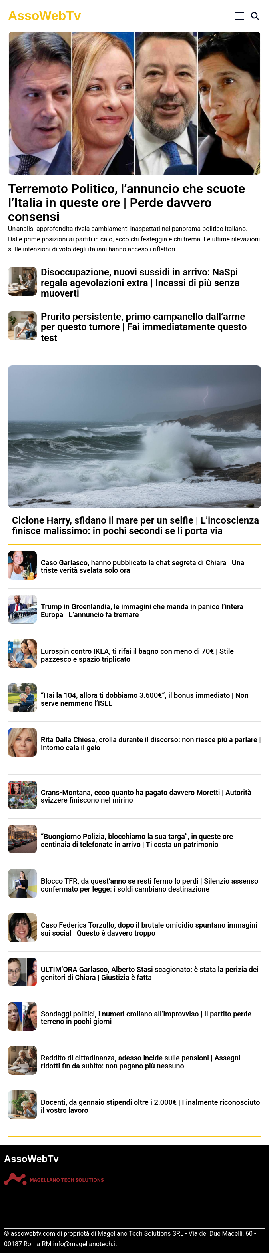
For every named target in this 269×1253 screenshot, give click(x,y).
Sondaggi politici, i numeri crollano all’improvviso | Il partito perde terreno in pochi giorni (146, 1018)
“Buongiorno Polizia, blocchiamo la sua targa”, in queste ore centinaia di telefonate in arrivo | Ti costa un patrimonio (137, 840)
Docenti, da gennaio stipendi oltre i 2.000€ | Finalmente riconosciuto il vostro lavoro (150, 1106)
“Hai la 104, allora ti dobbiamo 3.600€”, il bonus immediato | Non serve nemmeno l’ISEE (145, 699)
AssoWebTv (44, 15)
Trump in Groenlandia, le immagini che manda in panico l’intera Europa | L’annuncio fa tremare (142, 610)
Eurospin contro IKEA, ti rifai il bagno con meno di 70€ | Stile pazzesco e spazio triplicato (137, 655)
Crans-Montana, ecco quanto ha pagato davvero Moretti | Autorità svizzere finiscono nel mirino (146, 796)
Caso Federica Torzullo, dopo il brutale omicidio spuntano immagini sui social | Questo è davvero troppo (149, 929)
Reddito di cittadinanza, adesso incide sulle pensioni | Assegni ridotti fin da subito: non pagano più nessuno (141, 1062)
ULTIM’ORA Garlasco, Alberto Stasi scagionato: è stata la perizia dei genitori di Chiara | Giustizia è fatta (150, 973)
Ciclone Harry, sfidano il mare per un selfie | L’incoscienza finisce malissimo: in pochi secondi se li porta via (135, 525)
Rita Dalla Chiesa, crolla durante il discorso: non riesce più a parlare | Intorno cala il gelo (151, 743)
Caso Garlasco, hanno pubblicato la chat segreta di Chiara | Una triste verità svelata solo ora (143, 566)
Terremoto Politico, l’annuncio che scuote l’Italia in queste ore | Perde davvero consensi (126, 202)
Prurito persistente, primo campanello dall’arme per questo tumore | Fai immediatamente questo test (144, 327)
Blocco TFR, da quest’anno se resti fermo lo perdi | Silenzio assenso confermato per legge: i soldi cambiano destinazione (149, 885)
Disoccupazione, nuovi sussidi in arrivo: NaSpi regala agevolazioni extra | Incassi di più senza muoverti (140, 283)
